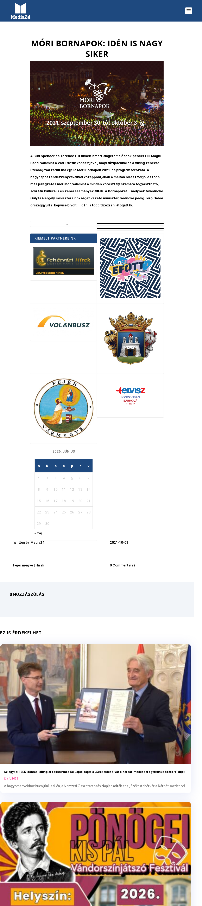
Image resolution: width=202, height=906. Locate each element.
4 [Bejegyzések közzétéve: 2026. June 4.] (64, 478)
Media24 (37, 543)
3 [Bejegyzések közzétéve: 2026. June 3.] (55, 478)
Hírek (40, 565)
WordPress (70, 900)
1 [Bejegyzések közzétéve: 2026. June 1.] (39, 478)
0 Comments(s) (122, 565)
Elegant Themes (33, 900)
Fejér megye (23, 565)
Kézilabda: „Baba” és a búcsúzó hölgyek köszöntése (42, 833)
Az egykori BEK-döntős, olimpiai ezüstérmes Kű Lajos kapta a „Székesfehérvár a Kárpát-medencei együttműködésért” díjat (43, 713)
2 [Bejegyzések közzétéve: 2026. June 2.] (47, 478)
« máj (38, 533)
